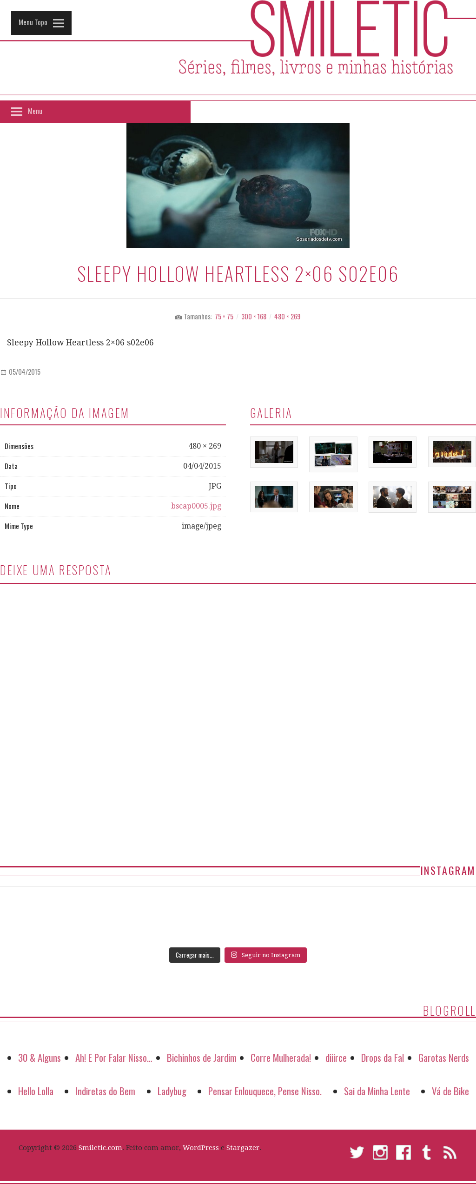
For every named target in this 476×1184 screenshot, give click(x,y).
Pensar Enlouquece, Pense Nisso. (265, 1091)
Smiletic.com (100, 1148)
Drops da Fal (382, 1057)
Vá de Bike (450, 1091)
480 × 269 (287, 316)
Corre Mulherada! (281, 1057)
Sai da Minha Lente (377, 1091)
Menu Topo (33, 22)
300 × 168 (253, 316)
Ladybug (172, 1091)
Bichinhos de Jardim (202, 1057)
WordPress (201, 1148)
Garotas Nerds (443, 1057)
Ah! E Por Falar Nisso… (113, 1057)
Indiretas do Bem (105, 1091)
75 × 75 (224, 316)
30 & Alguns (39, 1057)
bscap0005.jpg (196, 506)
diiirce (336, 1057)
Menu (35, 111)
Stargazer (242, 1148)
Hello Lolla (35, 1091)
